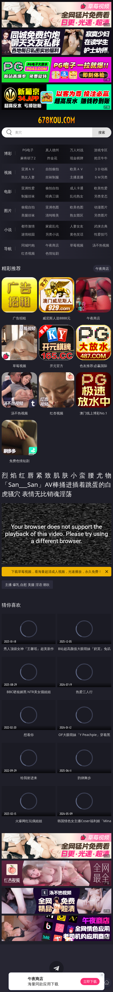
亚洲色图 (52, 207)
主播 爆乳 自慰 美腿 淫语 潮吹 (27, 584)
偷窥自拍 (28, 207)
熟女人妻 (28, 177)
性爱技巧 (100, 234)
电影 (8, 191)
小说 (8, 229)
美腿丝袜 (28, 215)
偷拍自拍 (52, 188)
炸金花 (52, 158)
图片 (8, 210)
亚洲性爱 (28, 188)
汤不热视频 (100, 245)
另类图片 (100, 215)
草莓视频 (76, 245)
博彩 (8, 153)
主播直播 (76, 177)
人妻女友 (76, 226)
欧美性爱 (100, 188)
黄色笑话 (76, 234)
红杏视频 (28, 253)
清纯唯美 (52, 215)
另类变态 (100, 196)
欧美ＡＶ (76, 169)
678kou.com (56, 120)
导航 (8, 248)
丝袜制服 (52, 177)
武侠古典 (100, 226)
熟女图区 (76, 215)
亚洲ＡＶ (28, 169)
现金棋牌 (76, 158)
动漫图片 (100, 207)
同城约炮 (28, 245)
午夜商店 (52, 245)
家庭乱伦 (52, 226)
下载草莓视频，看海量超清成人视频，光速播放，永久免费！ (60, 571)
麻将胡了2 (28, 158)
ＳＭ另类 (100, 177)
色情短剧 (52, 253)
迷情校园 (28, 234)
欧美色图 (76, 207)
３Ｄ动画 (100, 169)
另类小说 (52, 234)
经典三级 (52, 196)
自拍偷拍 (52, 169)
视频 (8, 172)
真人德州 (52, 150)
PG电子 (28, 150)
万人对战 (76, 150)
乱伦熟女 (76, 196)
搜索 (101, 132)
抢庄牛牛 (100, 158)
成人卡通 (76, 188)
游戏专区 (100, 150)
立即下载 (90, 981)
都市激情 (28, 226)
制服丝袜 (28, 196)
